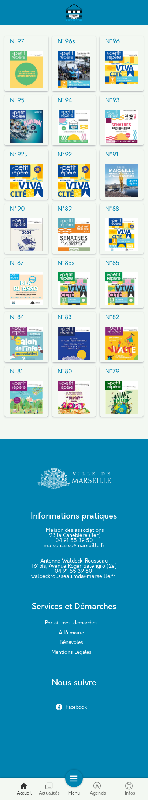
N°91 (111, 155)
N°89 (65, 209)
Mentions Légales (71, 652)
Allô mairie (71, 633)
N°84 (17, 318)
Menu (74, 789)
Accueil (24, 789)
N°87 (17, 263)
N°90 (17, 209)
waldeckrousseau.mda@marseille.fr (73, 576)
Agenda (98, 789)
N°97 (17, 42)
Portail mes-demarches (71, 623)
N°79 (112, 372)
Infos (130, 789)
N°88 (112, 209)
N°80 (65, 372)
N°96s (66, 42)
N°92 (65, 155)
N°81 (16, 372)
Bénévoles (71, 642)
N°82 (112, 318)
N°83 (65, 318)
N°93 (112, 101)
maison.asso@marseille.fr (74, 546)
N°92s (18, 155)
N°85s (66, 263)
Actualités (49, 789)
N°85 (112, 263)
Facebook (71, 707)
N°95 (17, 101)
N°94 (65, 101)
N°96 (112, 42)
